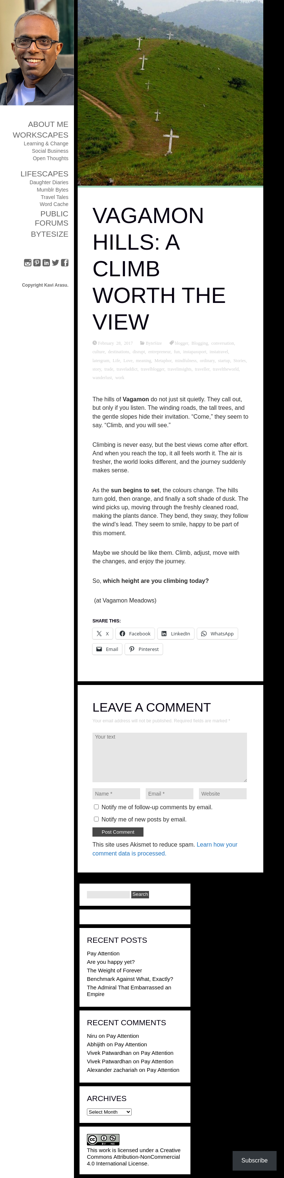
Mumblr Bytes (52, 190)
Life (116, 360)
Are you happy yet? (111, 962)
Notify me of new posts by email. (143, 819)
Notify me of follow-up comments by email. (157, 807)
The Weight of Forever (114, 970)
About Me (48, 124)
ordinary (207, 360)
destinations (118, 351)
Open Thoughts (50, 158)
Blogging (200, 343)
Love (128, 360)
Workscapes (40, 135)
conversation (223, 343)
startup (224, 360)
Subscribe (254, 1160)
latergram (100, 360)
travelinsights (180, 369)
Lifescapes (44, 173)
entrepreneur (159, 351)
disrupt (139, 351)
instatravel (219, 351)
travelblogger (153, 369)
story (96, 369)
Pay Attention (103, 953)
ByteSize (49, 234)
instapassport (194, 351)
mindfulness (186, 360)
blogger (181, 343)
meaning (143, 360)
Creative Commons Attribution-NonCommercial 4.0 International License (133, 1157)
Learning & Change (46, 143)
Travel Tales (54, 197)
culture (98, 351)
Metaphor (163, 360)
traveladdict (127, 369)
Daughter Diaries (49, 182)
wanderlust (102, 377)
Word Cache (54, 204)
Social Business (50, 151)
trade (108, 369)
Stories (239, 360)
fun (177, 351)
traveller (202, 369)
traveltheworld (226, 369)
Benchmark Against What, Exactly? (130, 979)
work (120, 377)
